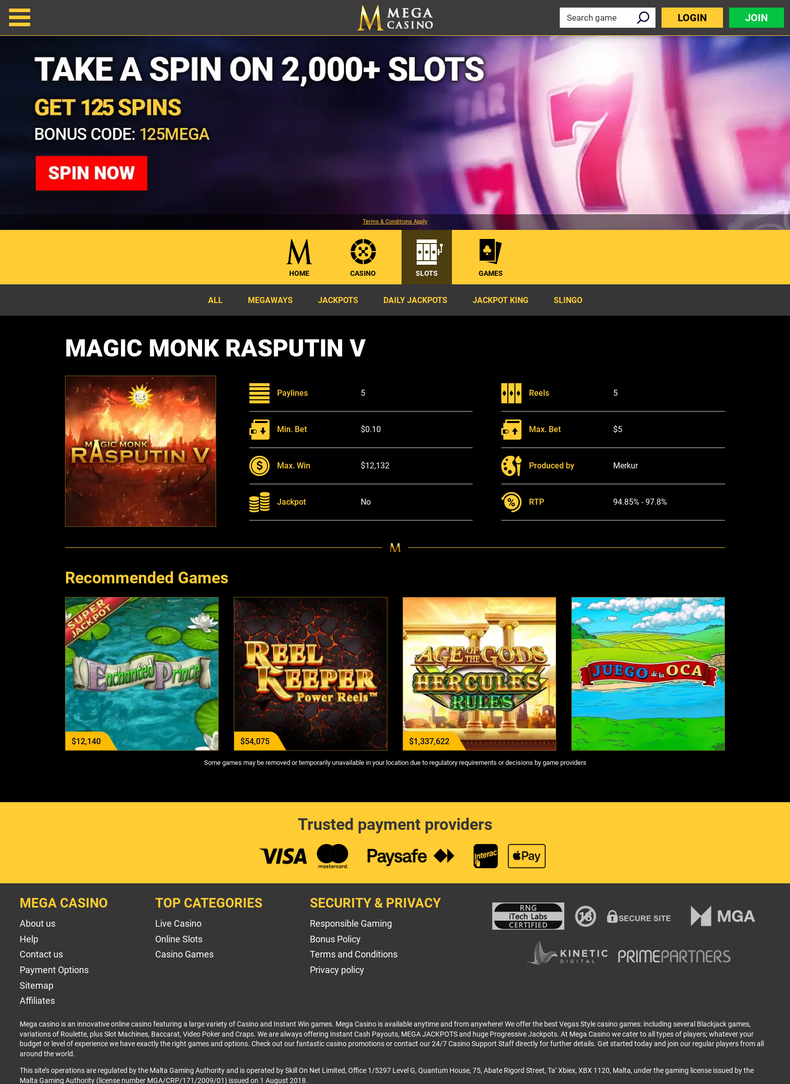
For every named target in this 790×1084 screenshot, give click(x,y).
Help (29, 939)
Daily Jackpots (415, 300)
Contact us (41, 954)
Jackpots (338, 300)
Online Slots (179, 939)
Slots (427, 273)
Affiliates (37, 1000)
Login (692, 18)
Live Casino (178, 923)
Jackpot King (501, 300)
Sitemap (36, 985)
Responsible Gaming (351, 923)
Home (299, 273)
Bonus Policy (335, 939)
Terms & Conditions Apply (395, 222)
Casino (363, 273)
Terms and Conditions (354, 954)
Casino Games (184, 954)
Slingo (568, 300)
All (215, 300)
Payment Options (54, 970)
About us (37, 923)
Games (491, 273)
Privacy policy (337, 970)
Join (756, 18)
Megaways (270, 300)
